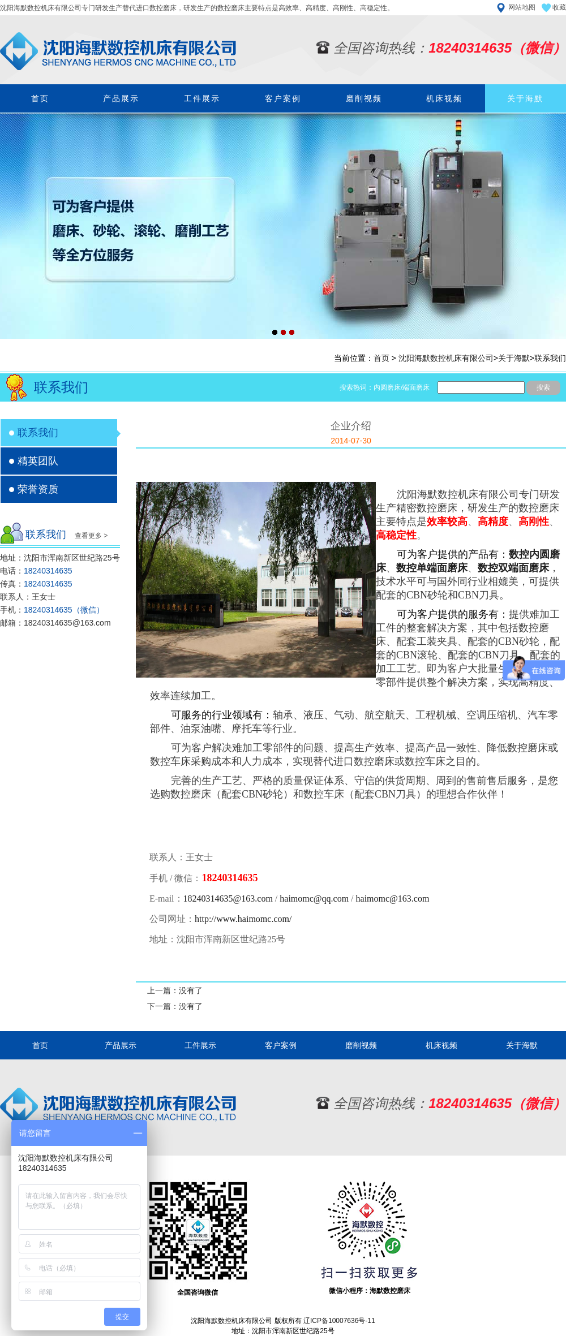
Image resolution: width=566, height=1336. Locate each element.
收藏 (559, 7)
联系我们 (550, 358)
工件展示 (202, 98)
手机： (52, 609)
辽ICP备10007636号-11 (339, 1321)
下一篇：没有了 (175, 1006)
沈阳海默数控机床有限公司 (446, 358)
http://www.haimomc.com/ (243, 919)
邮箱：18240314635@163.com (55, 622)
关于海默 (525, 98)
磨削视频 (364, 98)
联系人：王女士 (27, 596)
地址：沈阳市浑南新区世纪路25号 (60, 557)
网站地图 (521, 7)
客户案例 (283, 98)
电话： (36, 570)
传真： (36, 583)
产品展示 (121, 98)
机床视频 (444, 98)
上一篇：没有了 (175, 990)
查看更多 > (91, 536)
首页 (40, 98)
